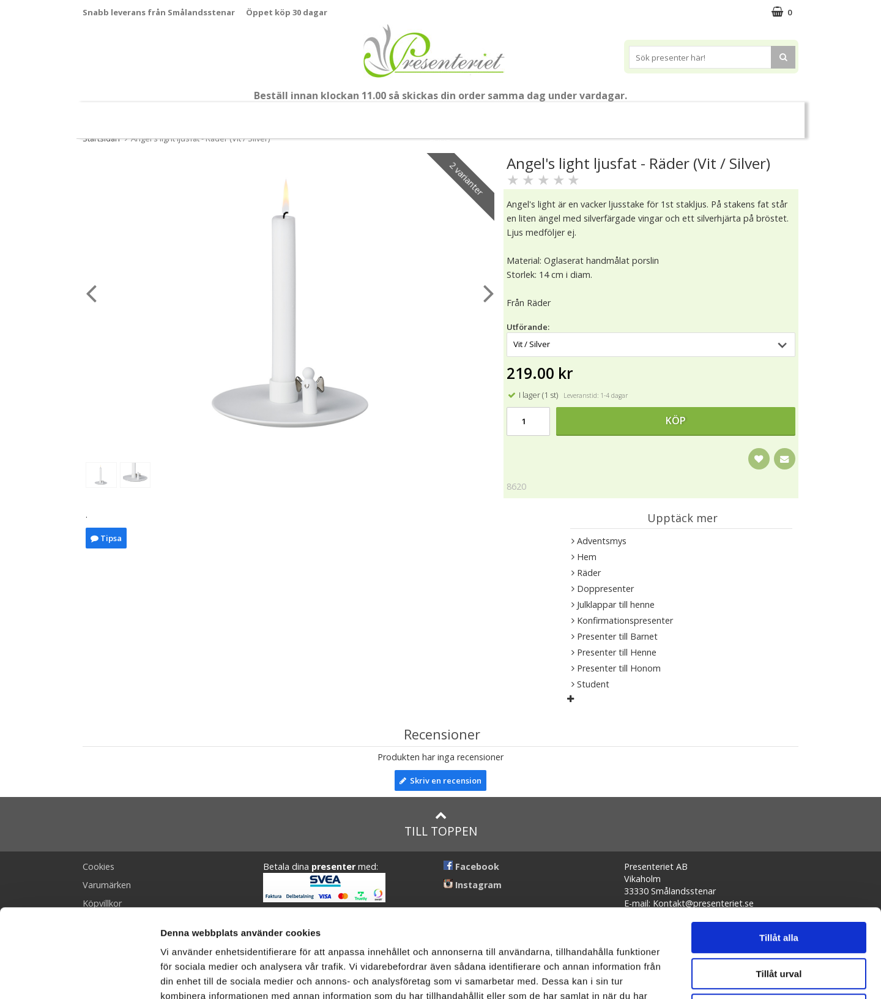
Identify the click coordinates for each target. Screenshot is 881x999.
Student (319, 115)
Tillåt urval (779, 885)
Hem (571, 115)
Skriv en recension (440, 780)
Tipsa (106, 538)
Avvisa (779, 921)
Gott (713, 115)
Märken (766, 115)
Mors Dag (164, 115)
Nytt (106, 115)
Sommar (370, 115)
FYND (440, 143)
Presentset (435, 115)
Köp (676, 420)
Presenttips (510, 115)
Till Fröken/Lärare (249, 115)
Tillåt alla (778, 849)
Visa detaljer (665, 975)
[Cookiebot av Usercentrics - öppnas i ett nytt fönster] (79, 975)
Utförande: (528, 326)
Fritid (665, 115)
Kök (618, 115)
